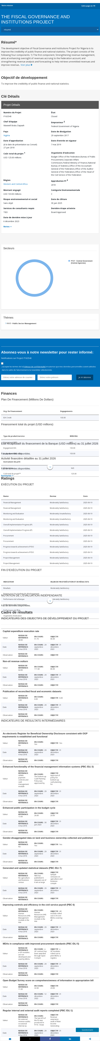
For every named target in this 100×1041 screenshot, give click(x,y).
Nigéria (6, 135)
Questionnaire (87, 1030)
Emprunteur (58, 122)
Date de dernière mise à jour (17, 217)
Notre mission (7, 5)
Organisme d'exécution (63, 152)
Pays (5, 131)
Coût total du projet (14, 153)
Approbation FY (59, 180)
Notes (6, 226)
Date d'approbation (13, 140)
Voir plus (26, 64)
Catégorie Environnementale (65, 190)
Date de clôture (59, 199)
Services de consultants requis (18, 208)
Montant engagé (12, 190)
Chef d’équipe (10, 121)
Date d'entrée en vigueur (63, 140)
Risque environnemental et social (20, 199)
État (53, 112)
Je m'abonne (84, 377)
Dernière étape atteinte (63, 208)
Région (6, 180)
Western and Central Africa (15, 184)
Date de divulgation (61, 131)
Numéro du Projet (12, 112)
